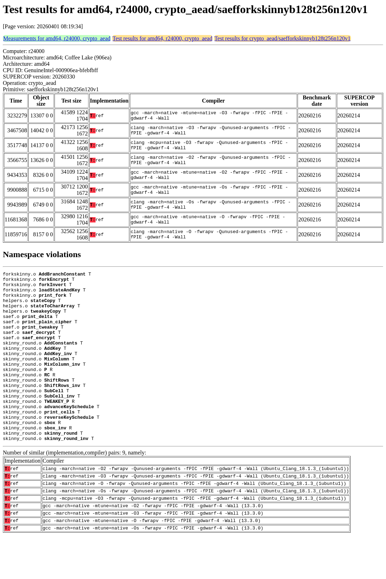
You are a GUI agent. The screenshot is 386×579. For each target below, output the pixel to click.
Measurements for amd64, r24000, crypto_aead (56, 38)
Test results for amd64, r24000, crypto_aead (162, 38)
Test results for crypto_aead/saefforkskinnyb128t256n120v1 (282, 38)
